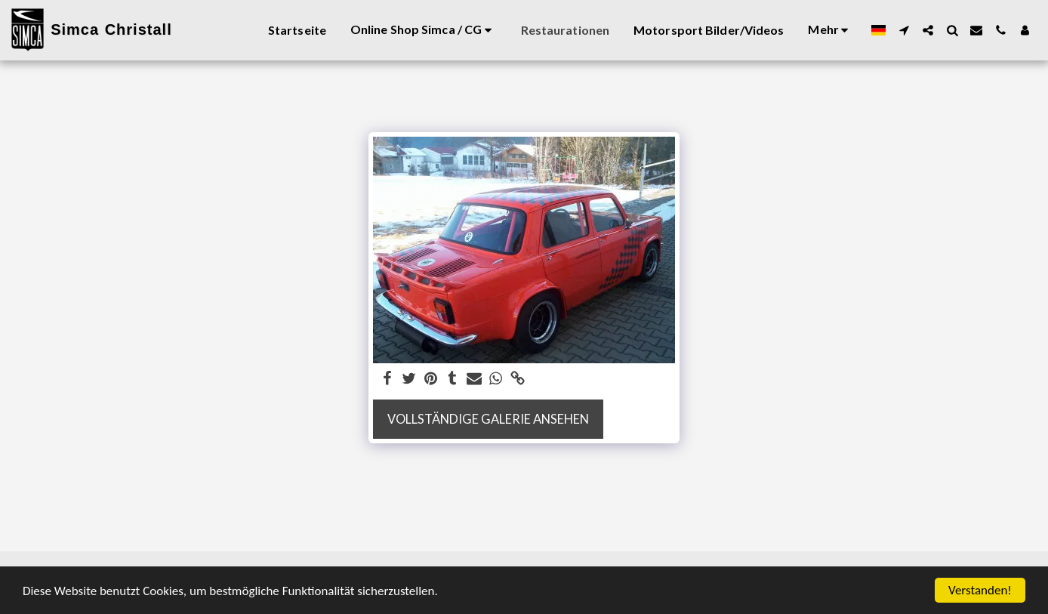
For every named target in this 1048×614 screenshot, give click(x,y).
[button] (903, 30)
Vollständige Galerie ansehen (488, 419)
